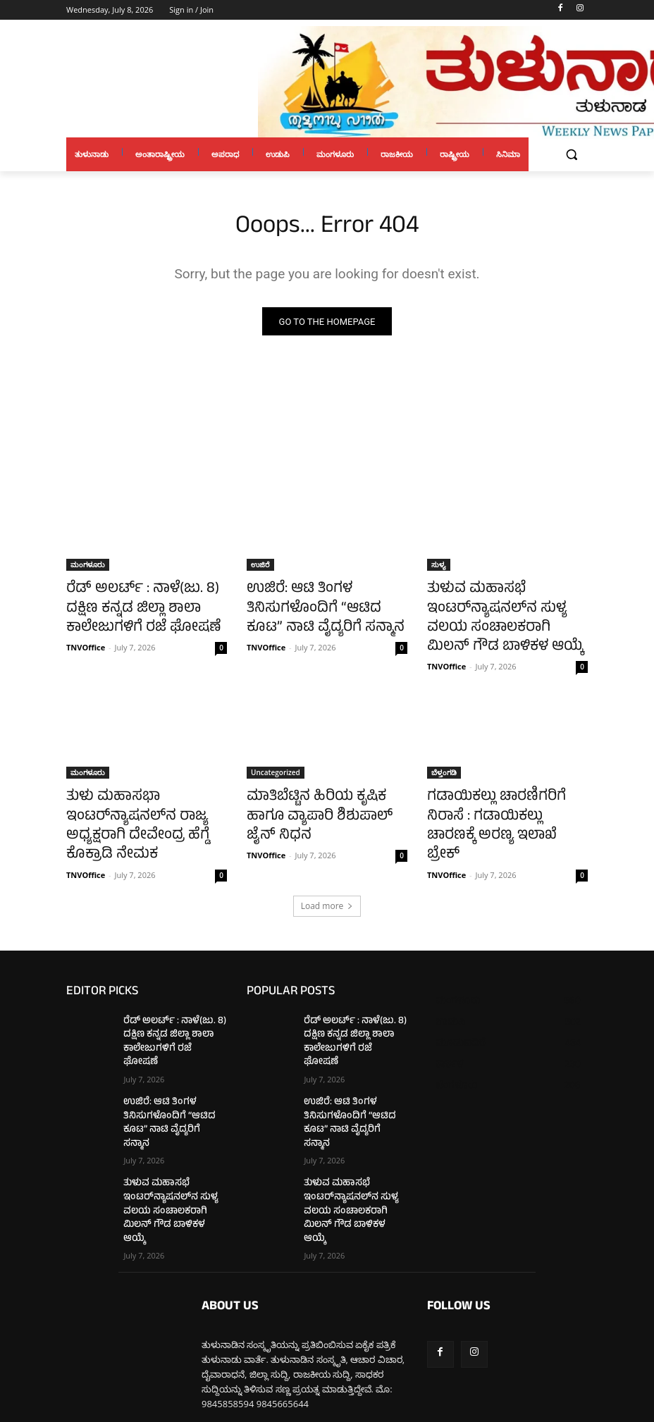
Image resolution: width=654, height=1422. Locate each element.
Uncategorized (275, 761)
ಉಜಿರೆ (260, 567)
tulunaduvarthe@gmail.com (311, 1345)
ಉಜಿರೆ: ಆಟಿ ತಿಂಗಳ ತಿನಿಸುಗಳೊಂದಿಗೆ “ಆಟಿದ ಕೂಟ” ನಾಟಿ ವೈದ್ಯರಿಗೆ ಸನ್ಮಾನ (317, 606)
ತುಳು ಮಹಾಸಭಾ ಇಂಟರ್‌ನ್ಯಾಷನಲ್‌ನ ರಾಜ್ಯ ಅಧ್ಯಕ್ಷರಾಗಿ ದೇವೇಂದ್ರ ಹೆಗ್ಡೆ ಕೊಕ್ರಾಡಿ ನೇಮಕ (143, 807)
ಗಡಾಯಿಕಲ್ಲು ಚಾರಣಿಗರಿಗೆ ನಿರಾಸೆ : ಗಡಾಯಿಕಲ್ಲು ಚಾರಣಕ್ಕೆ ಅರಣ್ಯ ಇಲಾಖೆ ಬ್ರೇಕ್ (503, 799)
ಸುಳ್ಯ (438, 567)
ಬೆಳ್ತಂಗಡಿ (444, 761)
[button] (571, 154)
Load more (327, 879)
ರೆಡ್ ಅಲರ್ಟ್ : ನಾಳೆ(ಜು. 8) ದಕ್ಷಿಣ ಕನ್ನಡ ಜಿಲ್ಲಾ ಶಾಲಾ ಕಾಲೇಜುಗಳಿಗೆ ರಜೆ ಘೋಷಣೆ (142, 606)
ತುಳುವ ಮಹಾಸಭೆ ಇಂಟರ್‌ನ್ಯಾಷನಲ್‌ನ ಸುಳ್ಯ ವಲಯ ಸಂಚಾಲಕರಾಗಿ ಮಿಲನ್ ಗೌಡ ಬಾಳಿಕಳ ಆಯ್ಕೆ (501, 614)
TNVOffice (85, 639)
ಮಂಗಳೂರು (87, 567)
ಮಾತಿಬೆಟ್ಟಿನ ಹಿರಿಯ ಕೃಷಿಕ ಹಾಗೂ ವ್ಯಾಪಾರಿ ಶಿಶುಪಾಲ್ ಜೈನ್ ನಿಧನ (320, 792)
